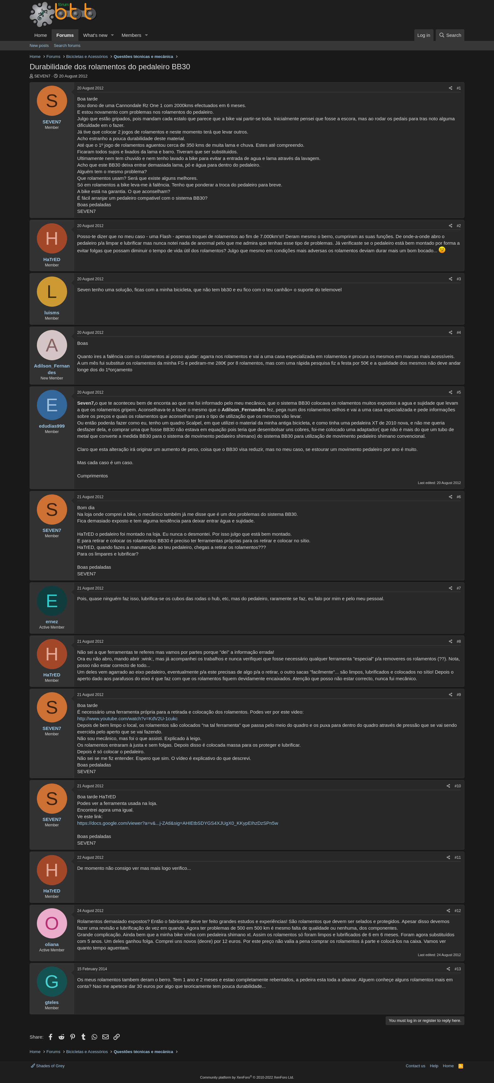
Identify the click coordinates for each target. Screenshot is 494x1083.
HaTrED (51, 259)
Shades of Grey (48, 1065)
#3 (459, 279)
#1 (459, 88)
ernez (52, 621)
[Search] (450, 35)
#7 (459, 588)
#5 (459, 392)
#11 (458, 857)
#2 (459, 226)
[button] (112, 35)
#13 (458, 969)
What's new (95, 35)
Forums (65, 35)
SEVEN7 (42, 76)
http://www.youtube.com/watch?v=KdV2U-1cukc (127, 718)
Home (40, 35)
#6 (459, 497)
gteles (52, 1002)
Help (434, 1065)
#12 (458, 911)
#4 (459, 332)
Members (131, 35)
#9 (459, 695)
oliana (52, 944)
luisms (52, 312)
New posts (39, 45)
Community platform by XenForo (247, 1077)
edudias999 (52, 426)
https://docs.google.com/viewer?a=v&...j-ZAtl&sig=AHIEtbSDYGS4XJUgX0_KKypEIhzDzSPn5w (177, 823)
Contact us (415, 1065)
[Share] (451, 88)
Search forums (67, 45)
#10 (458, 786)
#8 (459, 641)
